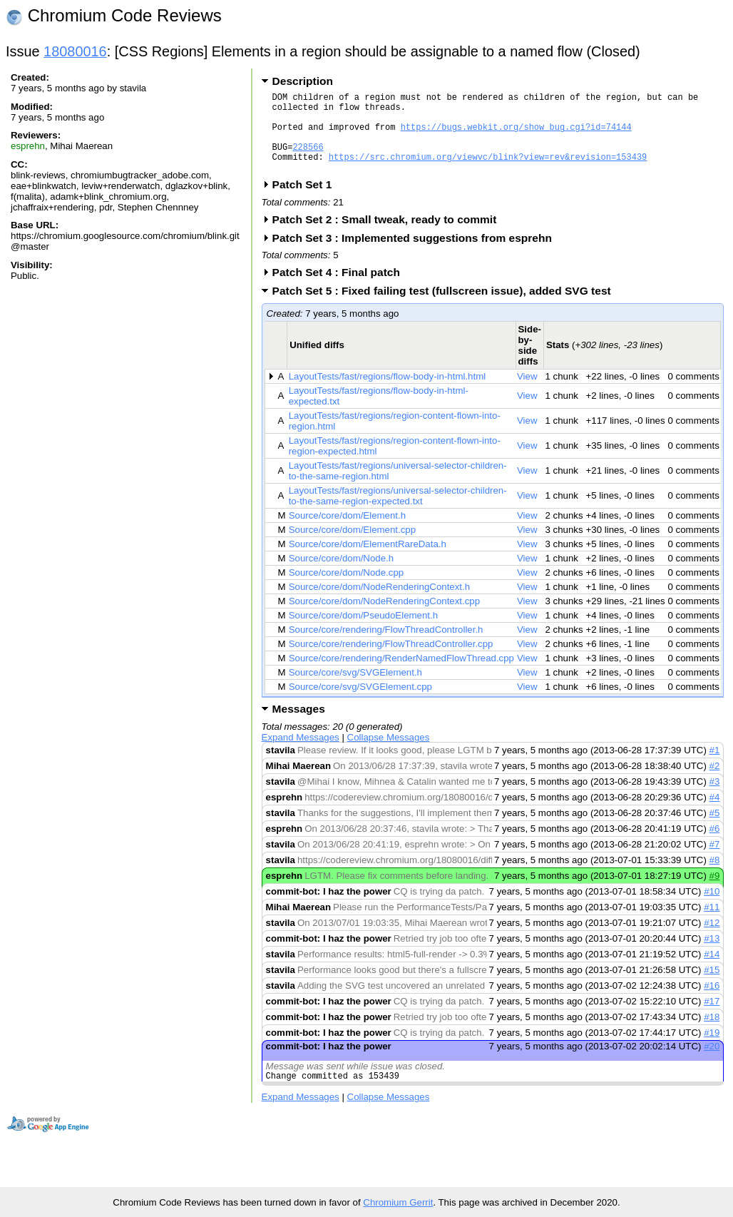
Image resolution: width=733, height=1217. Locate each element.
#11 (711, 924)
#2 (714, 783)
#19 (711, 1049)
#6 (714, 845)
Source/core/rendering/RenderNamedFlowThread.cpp (401, 675)
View (527, 393)
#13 (711, 955)
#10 (711, 908)
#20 (711, 1063)
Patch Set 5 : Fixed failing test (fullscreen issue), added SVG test (446, 308)
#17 (711, 1018)
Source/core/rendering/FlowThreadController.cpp (391, 661)
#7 (714, 861)
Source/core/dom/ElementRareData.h (367, 561)
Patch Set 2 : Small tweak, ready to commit (389, 236)
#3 (714, 798)
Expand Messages (300, 754)
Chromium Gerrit (398, 1202)
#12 (711, 940)
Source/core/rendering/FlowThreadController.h (386, 646)
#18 (711, 1034)
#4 (714, 814)
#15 (711, 987)
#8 (714, 877)
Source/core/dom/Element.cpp (352, 546)
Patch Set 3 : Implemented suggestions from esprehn (416, 255)
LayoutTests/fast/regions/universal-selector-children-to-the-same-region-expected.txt (398, 513)
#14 (711, 971)
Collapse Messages (388, 754)
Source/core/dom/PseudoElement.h (363, 632)
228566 (307, 159)
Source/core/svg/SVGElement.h (355, 689)
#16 (711, 1002)
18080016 (75, 51)
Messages (298, 726)
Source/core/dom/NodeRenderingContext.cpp (384, 618)
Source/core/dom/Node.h (341, 575)
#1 (714, 767)
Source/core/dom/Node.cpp (346, 589)
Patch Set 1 (307, 201)
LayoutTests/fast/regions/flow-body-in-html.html (387, 393)
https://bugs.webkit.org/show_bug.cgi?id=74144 (516, 135)
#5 (714, 830)
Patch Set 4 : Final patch (340, 289)
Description (302, 81)
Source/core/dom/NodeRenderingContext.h (379, 604)
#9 (714, 892)
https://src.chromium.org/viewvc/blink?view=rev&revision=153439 (488, 172)
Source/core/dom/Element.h (347, 532)
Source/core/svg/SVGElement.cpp (360, 703)
